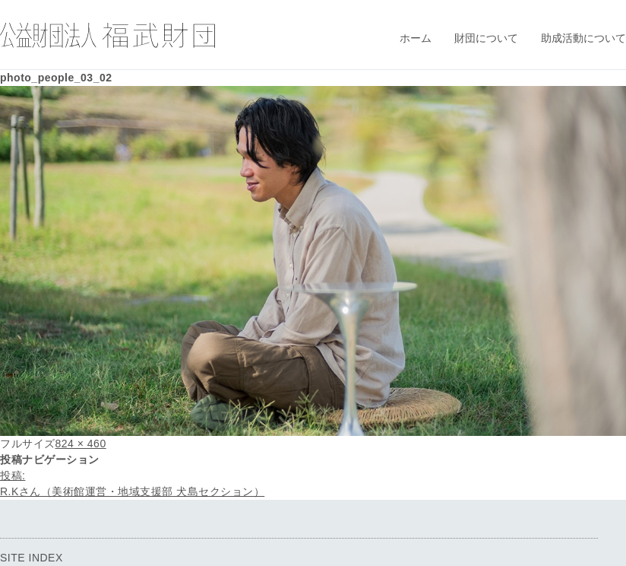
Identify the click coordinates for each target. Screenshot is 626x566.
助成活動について (583, 38)
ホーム (416, 38)
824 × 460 (80, 443)
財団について (486, 38)
